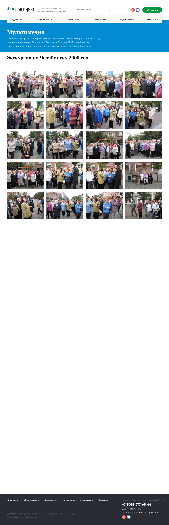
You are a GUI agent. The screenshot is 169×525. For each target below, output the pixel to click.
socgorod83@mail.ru (131, 508)
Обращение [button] (152, 10)
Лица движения (44, 19)
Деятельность (72, 19)
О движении (17, 19)
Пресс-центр (99, 19)
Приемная (152, 19)
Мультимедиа (127, 19)
